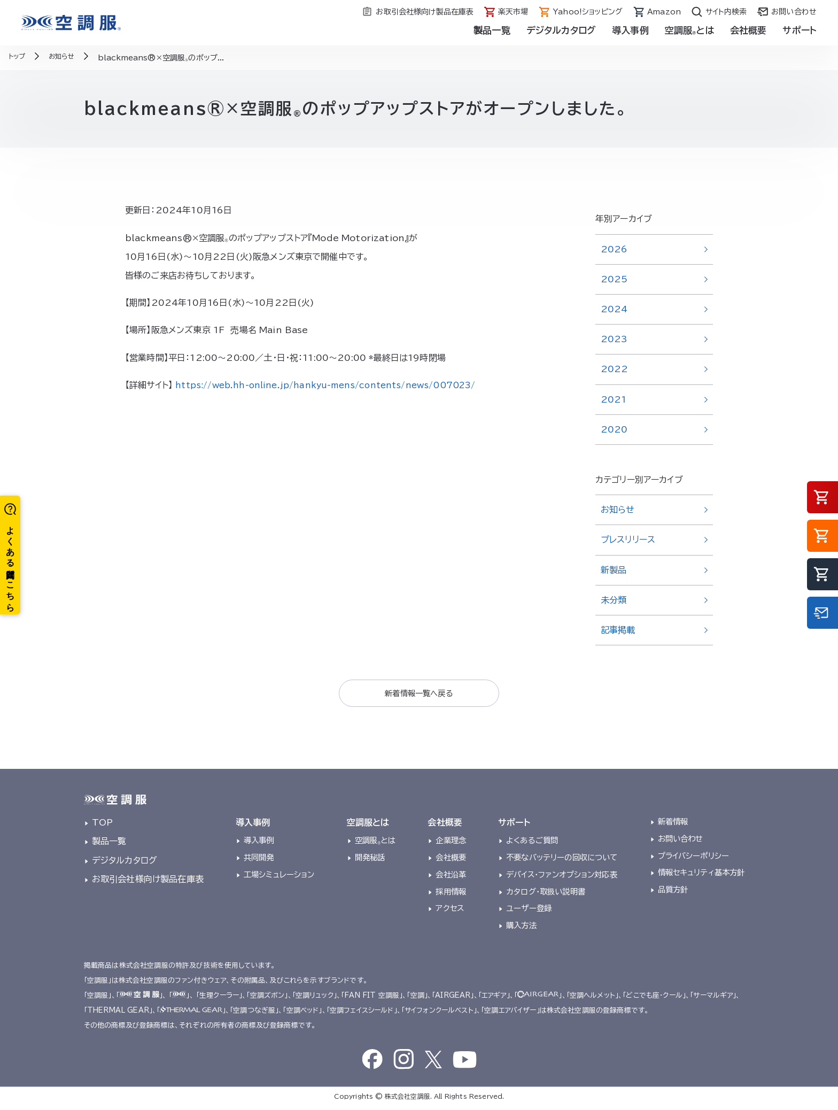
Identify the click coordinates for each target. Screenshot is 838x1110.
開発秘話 (370, 861)
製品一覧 (492, 30)
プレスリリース (628, 539)
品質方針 (673, 893)
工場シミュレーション (279, 878)
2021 (614, 399)
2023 (614, 339)
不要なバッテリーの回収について (561, 861)
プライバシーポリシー (694, 859)
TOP (102, 825)
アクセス (450, 911)
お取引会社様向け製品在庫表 (148, 882)
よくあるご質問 (532, 844)
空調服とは (689, 30)
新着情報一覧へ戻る (419, 694)
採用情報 (451, 895)
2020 (614, 429)
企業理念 (451, 844)
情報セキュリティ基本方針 (701, 876)
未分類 (613, 600)
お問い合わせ (680, 842)
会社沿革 (451, 878)
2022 (615, 369)
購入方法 (521, 928)
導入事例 (630, 30)
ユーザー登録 (529, 911)
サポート (799, 30)
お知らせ (618, 509)
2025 (614, 279)
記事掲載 (618, 630)
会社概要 (748, 30)
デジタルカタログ (561, 30)
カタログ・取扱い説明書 (545, 895)
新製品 (613, 570)
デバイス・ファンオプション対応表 (561, 878)
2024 (614, 309)
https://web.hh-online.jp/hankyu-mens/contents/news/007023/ (334, 385)
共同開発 (259, 861)
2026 (614, 249)
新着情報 (673, 825)
